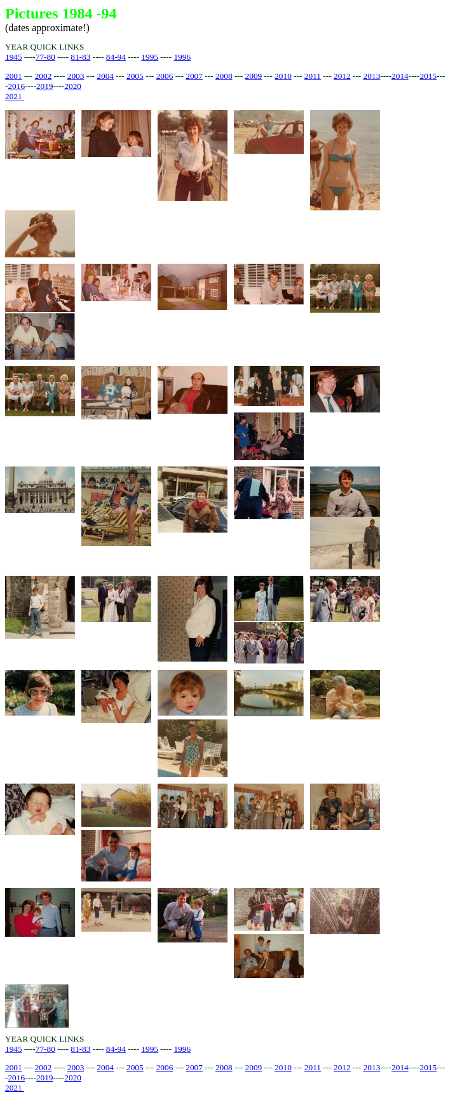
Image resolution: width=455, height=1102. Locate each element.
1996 (182, 57)
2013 (372, 76)
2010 (283, 76)
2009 (253, 76)
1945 (13, 57)
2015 (428, 76)
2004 (105, 76)
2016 (16, 86)
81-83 (80, 57)
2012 (342, 76)
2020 (72, 86)
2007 (194, 76)
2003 (76, 76)
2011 (312, 76)
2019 (44, 86)
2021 (14, 96)
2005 (135, 76)
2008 (224, 76)
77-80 (45, 57)
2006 (164, 76)
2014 (400, 76)
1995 (149, 57)
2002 (43, 76)
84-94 (116, 57)
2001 (13, 76)
